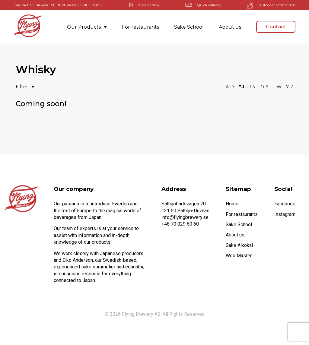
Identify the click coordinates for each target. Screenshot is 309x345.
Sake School (189, 27)
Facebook (284, 204)
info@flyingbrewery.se (185, 217)
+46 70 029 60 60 (180, 224)
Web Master (239, 255)
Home (232, 204)
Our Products (87, 27)
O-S (264, 87)
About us (230, 27)
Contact (276, 27)
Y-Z (289, 87)
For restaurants (140, 27)
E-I (241, 87)
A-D (230, 87)
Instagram (284, 214)
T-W (277, 87)
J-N (252, 87)
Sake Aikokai (239, 245)
